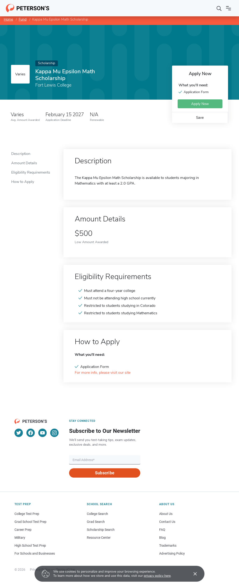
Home (8, 19)
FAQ (162, 530)
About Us (165, 514)
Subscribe (104, 472)
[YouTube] (42, 433)
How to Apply (22, 181)
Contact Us (167, 522)
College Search (97, 514)
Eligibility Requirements (30, 172)
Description (20, 153)
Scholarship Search (101, 530)
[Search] (219, 8)
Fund (23, 19)
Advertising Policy (172, 553)
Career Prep (23, 530)
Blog (162, 537)
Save (200, 117)
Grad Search (96, 522)
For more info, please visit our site (102, 373)
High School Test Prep (30, 545)
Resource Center (99, 537)
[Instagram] (54, 433)
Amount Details (24, 163)
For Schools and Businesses (34, 553)
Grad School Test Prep (30, 522)
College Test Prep (26, 514)
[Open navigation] (228, 8)
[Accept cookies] (191, 573)
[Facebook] (30, 433)
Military (19, 537)
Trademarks (167, 545)
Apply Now (200, 103)
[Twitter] (18, 433)
